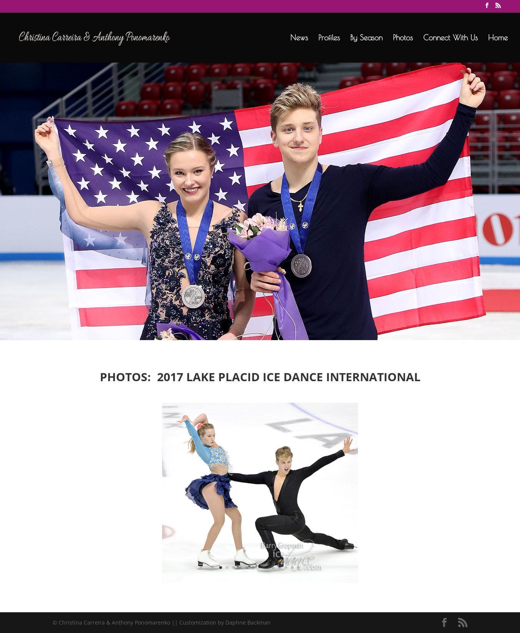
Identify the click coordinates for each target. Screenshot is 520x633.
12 (292, 567)
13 (299, 567)
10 (279, 567)
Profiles (329, 38)
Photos (403, 38)
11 (286, 567)
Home (498, 38)
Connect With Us (450, 38)
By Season (366, 38)
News (299, 38)
